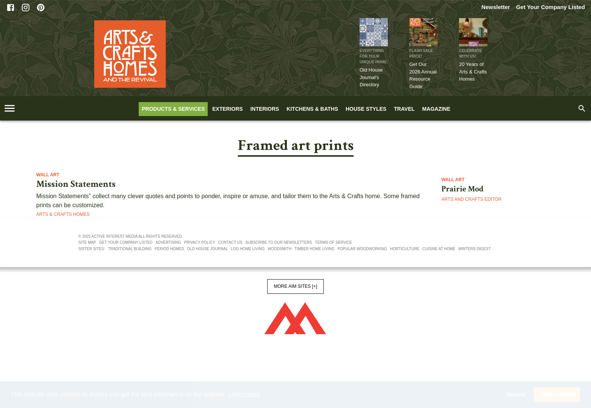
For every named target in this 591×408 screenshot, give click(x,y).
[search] (582, 108)
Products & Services (173, 109)
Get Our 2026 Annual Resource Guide (422, 75)
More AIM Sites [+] (295, 286)
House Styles (366, 109)
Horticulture (404, 249)
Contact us (230, 242)
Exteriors (227, 109)
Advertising (168, 242)
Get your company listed (126, 242)
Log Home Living (248, 249)
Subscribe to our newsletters (278, 242)
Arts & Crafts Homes (63, 214)
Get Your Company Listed (550, 7)
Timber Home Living (314, 249)
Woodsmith (279, 249)
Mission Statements (76, 184)
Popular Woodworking (362, 249)
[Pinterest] (40, 7)
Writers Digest (474, 249)
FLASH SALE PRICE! (421, 53)
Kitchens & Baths (312, 109)
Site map (87, 242)
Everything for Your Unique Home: (374, 56)
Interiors (264, 109)
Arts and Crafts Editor (471, 199)
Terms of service (333, 242)
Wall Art (47, 174)
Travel (404, 109)
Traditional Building (130, 249)
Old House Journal (207, 249)
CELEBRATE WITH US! (470, 53)
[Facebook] (10, 7)
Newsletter (495, 7)
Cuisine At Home (439, 249)
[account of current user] (9, 108)
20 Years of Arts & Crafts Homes (473, 71)
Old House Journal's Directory (371, 77)
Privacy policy (199, 242)
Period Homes (169, 249)
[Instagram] (25, 7)
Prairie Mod (462, 189)
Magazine (436, 109)
